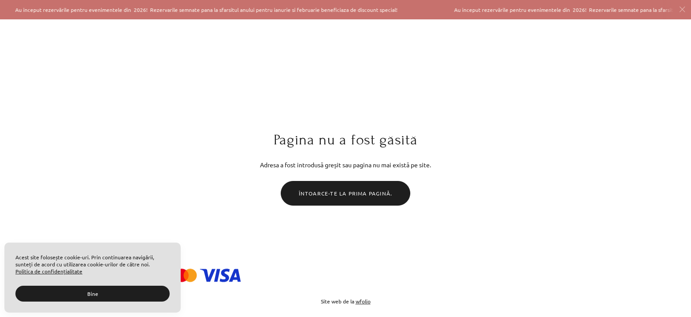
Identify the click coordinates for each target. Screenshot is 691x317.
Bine (92, 293)
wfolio (363, 301)
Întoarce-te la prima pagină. (346, 193)
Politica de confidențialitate (48, 271)
